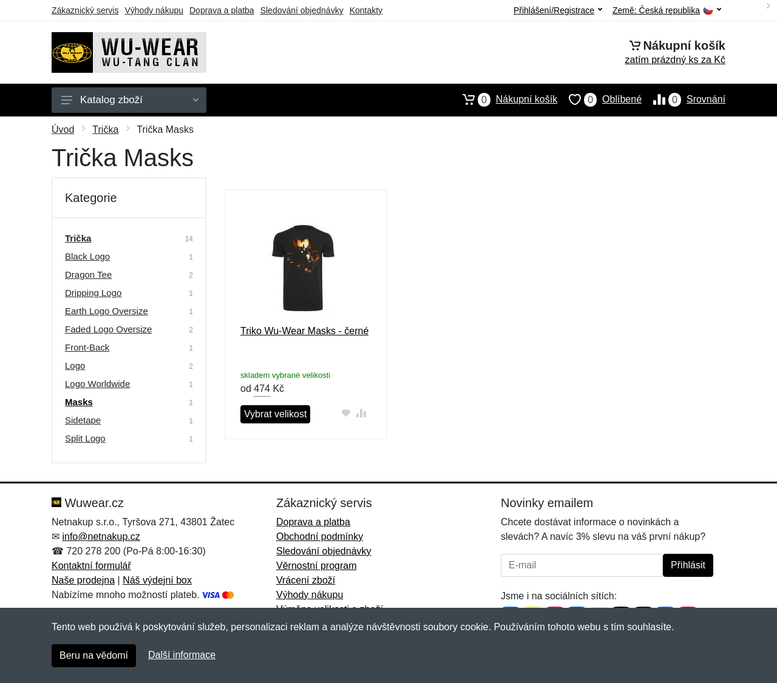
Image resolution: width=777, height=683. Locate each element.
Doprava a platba (221, 10)
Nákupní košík (504, 99)
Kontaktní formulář (91, 565)
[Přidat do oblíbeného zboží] (345, 412)
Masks (79, 402)
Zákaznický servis (85, 10)
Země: (666, 10)
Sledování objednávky (302, 10)
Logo (75, 365)
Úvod (63, 129)
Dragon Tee (88, 274)
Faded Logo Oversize (108, 329)
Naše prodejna (83, 580)
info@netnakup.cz (101, 536)
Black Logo (87, 256)
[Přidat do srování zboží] (360, 412)
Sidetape (83, 420)
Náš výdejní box (157, 580)
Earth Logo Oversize (106, 311)
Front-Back (87, 347)
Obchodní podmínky (319, 536)
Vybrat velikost (275, 414)
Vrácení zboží (305, 580)
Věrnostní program (316, 565)
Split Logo (85, 438)
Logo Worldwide (97, 384)
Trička (105, 129)
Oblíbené (599, 99)
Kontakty (366, 10)
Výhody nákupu (153, 10)
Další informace (181, 655)
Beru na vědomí (93, 655)
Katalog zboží (129, 100)
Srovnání (683, 99)
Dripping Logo (93, 293)
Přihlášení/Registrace (558, 10)
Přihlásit (688, 565)
